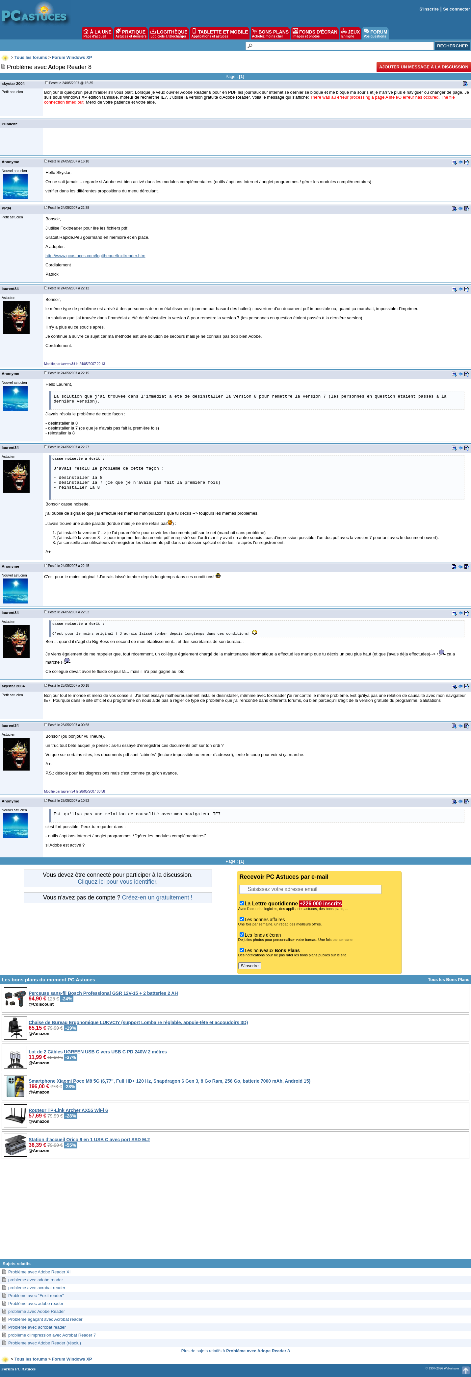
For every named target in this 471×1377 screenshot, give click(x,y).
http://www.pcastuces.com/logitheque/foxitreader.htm (95, 255)
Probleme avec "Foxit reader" (36, 1295)
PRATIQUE (131, 33)
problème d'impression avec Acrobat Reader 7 (52, 1335)
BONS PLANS (270, 33)
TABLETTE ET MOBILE (220, 33)
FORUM (375, 33)
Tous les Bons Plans (448, 979)
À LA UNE (97, 33)
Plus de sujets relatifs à (235, 1350)
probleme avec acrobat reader (36, 1287)
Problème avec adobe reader (36, 1303)
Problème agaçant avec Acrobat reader (45, 1319)
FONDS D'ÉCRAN (315, 33)
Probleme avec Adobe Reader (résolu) (44, 1342)
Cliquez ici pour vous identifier (117, 881)
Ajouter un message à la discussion (423, 66)
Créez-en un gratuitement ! (157, 897)
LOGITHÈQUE (168, 33)
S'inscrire (429, 9)
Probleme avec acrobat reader (37, 1327)
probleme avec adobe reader (35, 1279)
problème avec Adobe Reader (36, 1311)
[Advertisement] (235, 1213)
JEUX (350, 33)
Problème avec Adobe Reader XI (39, 1271)
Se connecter (456, 9)
